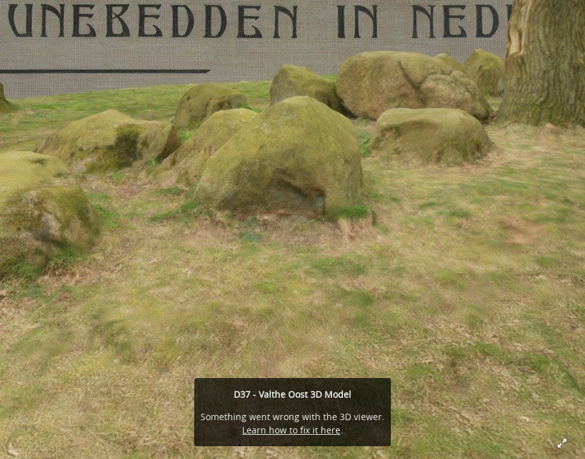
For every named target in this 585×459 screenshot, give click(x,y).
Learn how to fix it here (291, 430)
